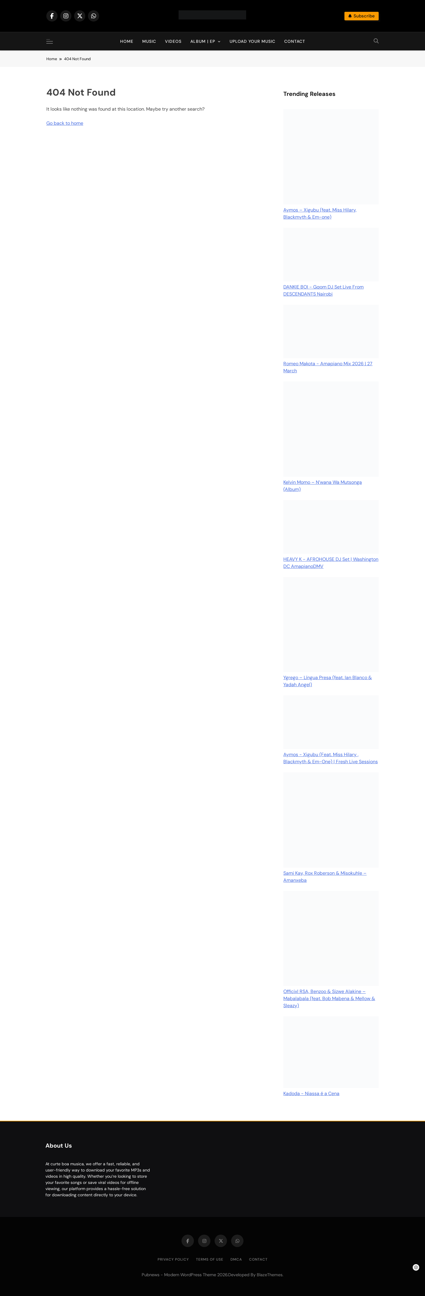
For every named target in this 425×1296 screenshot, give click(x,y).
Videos (173, 41)
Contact (294, 41)
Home (126, 41)
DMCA (236, 1259)
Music (149, 41)
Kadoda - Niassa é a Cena (311, 1093)
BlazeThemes (269, 1274)
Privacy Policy (173, 1259)
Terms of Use (209, 1259)
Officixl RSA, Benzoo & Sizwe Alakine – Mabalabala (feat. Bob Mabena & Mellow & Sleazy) (329, 998)
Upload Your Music (252, 41)
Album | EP (202, 41)
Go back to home (64, 123)
